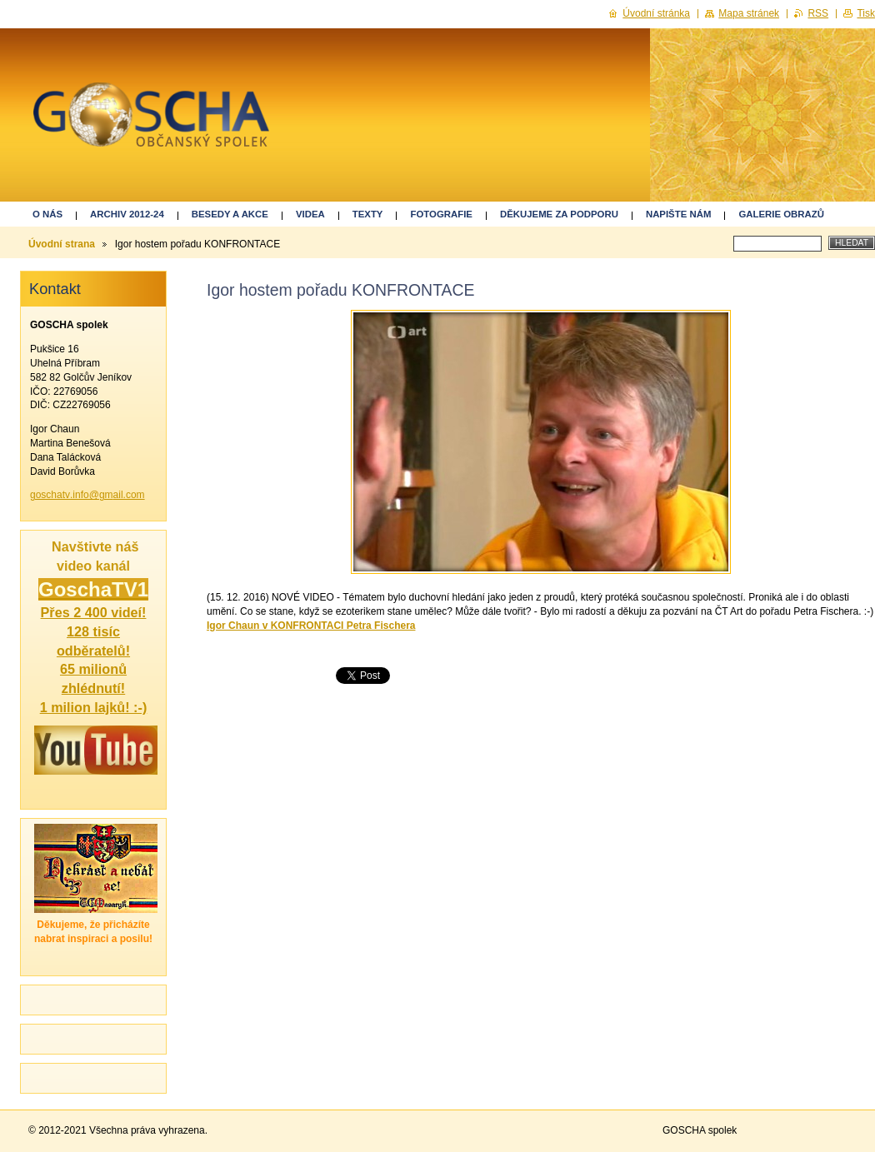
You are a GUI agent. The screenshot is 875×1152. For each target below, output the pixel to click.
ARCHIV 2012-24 (127, 214)
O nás (47, 214)
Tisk (866, 13)
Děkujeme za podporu (559, 214)
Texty (367, 214)
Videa (310, 214)
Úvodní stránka (656, 13)
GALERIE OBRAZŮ (781, 214)
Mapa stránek (748, 13)
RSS (818, 13)
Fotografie (441, 214)
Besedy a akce (230, 214)
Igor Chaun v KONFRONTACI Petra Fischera (311, 625)
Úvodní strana (61, 244)
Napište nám (678, 214)
